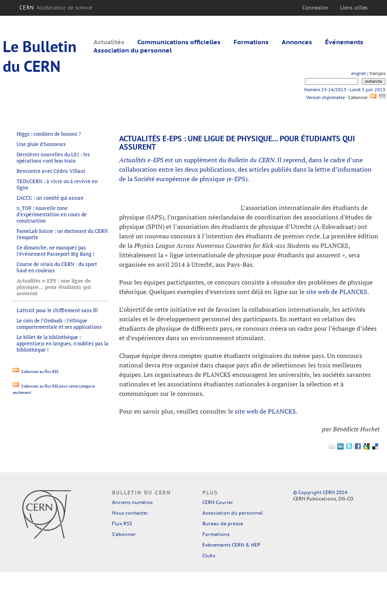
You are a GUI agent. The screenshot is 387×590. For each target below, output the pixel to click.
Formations (251, 42)
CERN (55, 7)
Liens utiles (354, 7)
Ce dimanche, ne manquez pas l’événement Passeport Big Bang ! (55, 250)
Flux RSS (122, 523)
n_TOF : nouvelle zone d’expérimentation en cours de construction (52, 214)
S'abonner (124, 534)
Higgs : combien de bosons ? (49, 133)
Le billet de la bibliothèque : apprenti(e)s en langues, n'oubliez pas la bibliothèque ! (62, 343)
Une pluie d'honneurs (41, 144)
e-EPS (236, 178)
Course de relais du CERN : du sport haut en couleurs (57, 267)
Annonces (297, 42)
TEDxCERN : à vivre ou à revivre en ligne (57, 184)
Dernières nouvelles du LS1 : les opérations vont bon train (53, 157)
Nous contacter (130, 513)
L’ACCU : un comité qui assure (50, 197)
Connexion (315, 7)
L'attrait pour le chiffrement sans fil (57, 310)
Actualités (108, 42)
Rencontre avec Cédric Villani (51, 170)
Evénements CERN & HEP (231, 545)
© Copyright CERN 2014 (320, 492)
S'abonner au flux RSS (35, 371)
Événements (344, 42)
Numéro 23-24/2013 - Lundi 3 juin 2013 (344, 89)
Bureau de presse (222, 523)
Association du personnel (132, 50)
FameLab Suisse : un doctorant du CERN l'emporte (62, 234)
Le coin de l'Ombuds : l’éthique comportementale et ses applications (59, 323)
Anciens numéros (132, 502)
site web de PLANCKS (336, 291)
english (358, 73)
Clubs (208, 555)
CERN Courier (217, 502)
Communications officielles (179, 42)
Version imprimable (325, 97)
